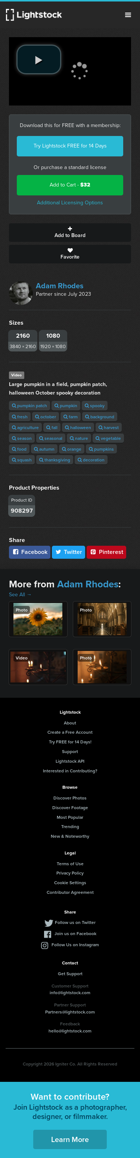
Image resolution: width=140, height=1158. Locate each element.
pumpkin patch (29, 405)
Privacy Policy (70, 873)
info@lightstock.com (70, 992)
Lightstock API (70, 761)
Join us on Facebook (75, 933)
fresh (20, 416)
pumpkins (101, 449)
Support (70, 751)
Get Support (70, 973)
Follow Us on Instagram (75, 944)
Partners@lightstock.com (70, 1012)
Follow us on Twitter (75, 922)
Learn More (70, 1139)
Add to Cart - (70, 185)
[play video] (38, 59)
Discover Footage (70, 807)
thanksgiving (54, 460)
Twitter (69, 552)
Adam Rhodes (60, 285)
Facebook (29, 552)
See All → (20, 595)
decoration (91, 460)
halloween (78, 427)
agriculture (25, 427)
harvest (109, 427)
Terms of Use (70, 863)
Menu (128, 15)
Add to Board (70, 232)
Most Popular (70, 817)
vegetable (108, 438)
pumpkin (66, 405)
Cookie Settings (70, 882)
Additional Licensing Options (70, 203)
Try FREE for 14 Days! (70, 742)
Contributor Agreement (70, 892)
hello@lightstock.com (70, 1031)
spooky (95, 405)
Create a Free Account (70, 732)
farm (70, 416)
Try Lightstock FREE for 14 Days (70, 146)
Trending (70, 826)
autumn (44, 449)
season (22, 438)
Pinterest (106, 552)
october (45, 416)
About (70, 723)
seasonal (50, 438)
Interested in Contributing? (70, 771)
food (19, 449)
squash (22, 460)
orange (71, 449)
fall (51, 427)
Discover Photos (70, 798)
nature (79, 438)
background (99, 416)
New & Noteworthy (70, 836)
